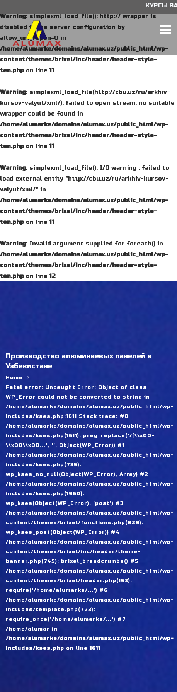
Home (14, 378)
